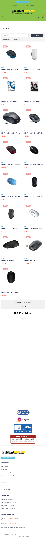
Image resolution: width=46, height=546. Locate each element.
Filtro (37, 35)
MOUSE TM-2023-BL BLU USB (11, 197)
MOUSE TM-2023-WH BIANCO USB (34, 229)
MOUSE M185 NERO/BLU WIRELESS (9, 69)
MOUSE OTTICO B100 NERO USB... (33, 197)
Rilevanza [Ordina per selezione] (16, 35)
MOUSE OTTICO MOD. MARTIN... (31, 101)
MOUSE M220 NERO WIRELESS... (30, 260)
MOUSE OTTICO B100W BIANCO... (32, 69)
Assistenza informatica (9, 473)
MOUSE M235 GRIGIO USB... (10, 133)
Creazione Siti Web (7, 476)
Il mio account (6, 486)
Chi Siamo (4, 467)
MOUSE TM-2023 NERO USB (33, 165)
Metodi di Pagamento (8, 502)
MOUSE (3, 67)
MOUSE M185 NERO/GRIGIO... (34, 133)
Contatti (4, 470)
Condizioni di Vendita (8, 505)
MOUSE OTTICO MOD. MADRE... (8, 101)
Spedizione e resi (7, 499)
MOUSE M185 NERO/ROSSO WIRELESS (10, 165)
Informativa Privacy (8, 508)
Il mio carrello (6, 489)
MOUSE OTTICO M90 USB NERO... (9, 229)
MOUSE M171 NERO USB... (10, 292)
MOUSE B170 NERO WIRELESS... (7, 260)
